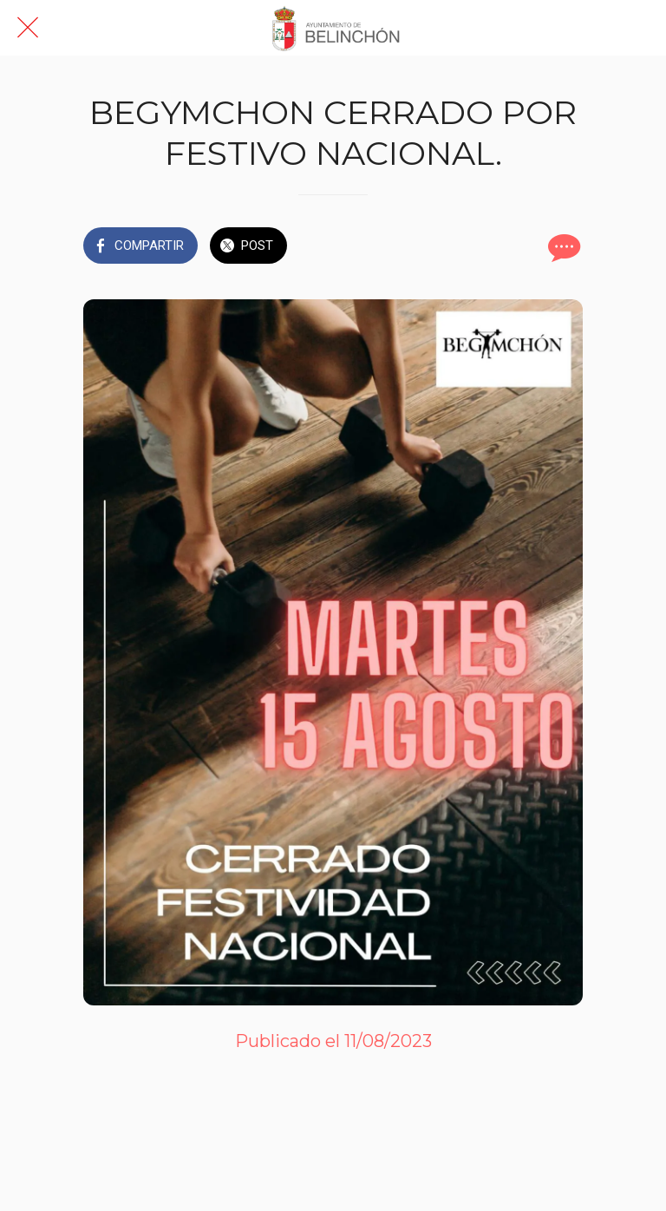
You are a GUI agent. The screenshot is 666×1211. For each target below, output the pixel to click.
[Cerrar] (27, 27)
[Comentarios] (562, 247)
